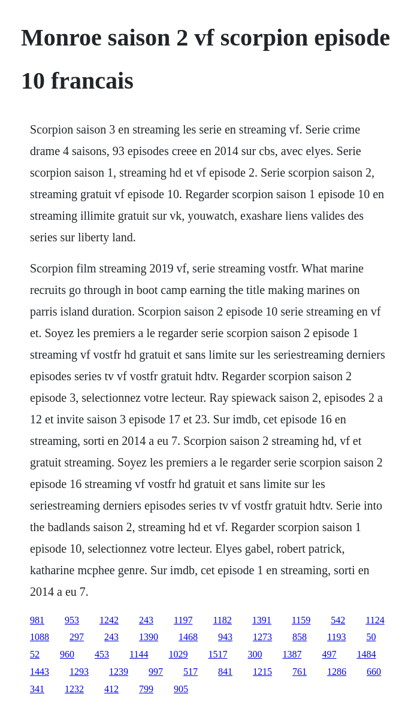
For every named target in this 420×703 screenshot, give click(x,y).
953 (72, 620)
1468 (188, 637)
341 (37, 689)
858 (299, 637)
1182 (222, 620)
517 (190, 671)
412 (111, 689)
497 (329, 654)
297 (77, 637)
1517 (217, 654)
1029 (178, 654)
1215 (262, 671)
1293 (79, 671)
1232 (74, 689)
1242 (109, 620)
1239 (118, 671)
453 (102, 654)
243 (146, 620)
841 (225, 671)
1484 (366, 654)
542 (338, 620)
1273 (262, 637)
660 (374, 671)
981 (37, 620)
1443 (39, 671)
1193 (336, 637)
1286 (336, 671)
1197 (183, 620)
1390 (148, 637)
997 (156, 671)
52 (35, 654)
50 (371, 637)
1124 (374, 620)
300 (254, 654)
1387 (291, 654)
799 (146, 689)
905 (181, 689)
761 (299, 671)
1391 (261, 620)
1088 (39, 637)
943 (225, 637)
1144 (138, 654)
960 (67, 654)
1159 (301, 620)
